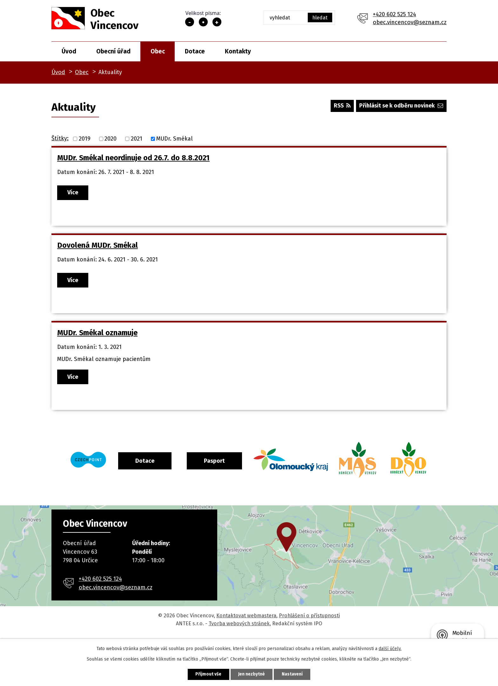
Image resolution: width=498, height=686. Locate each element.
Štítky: (60, 138)
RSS (340, 106)
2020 (110, 138)
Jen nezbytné (251, 674)
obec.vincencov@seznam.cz (410, 22)
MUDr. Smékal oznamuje (97, 334)
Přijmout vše (206, 674)
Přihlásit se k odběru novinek (400, 106)
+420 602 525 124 (394, 14)
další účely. (390, 648)
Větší (216, 21)
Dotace (195, 51)
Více (74, 192)
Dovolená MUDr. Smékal (97, 246)
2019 (85, 138)
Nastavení (294, 674)
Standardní (203, 21)
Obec (158, 51)
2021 (136, 138)
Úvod (69, 51)
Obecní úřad (113, 51)
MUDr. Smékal (174, 138)
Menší (189, 21)
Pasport (240, 463)
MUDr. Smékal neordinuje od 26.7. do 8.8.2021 (133, 157)
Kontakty (238, 51)
